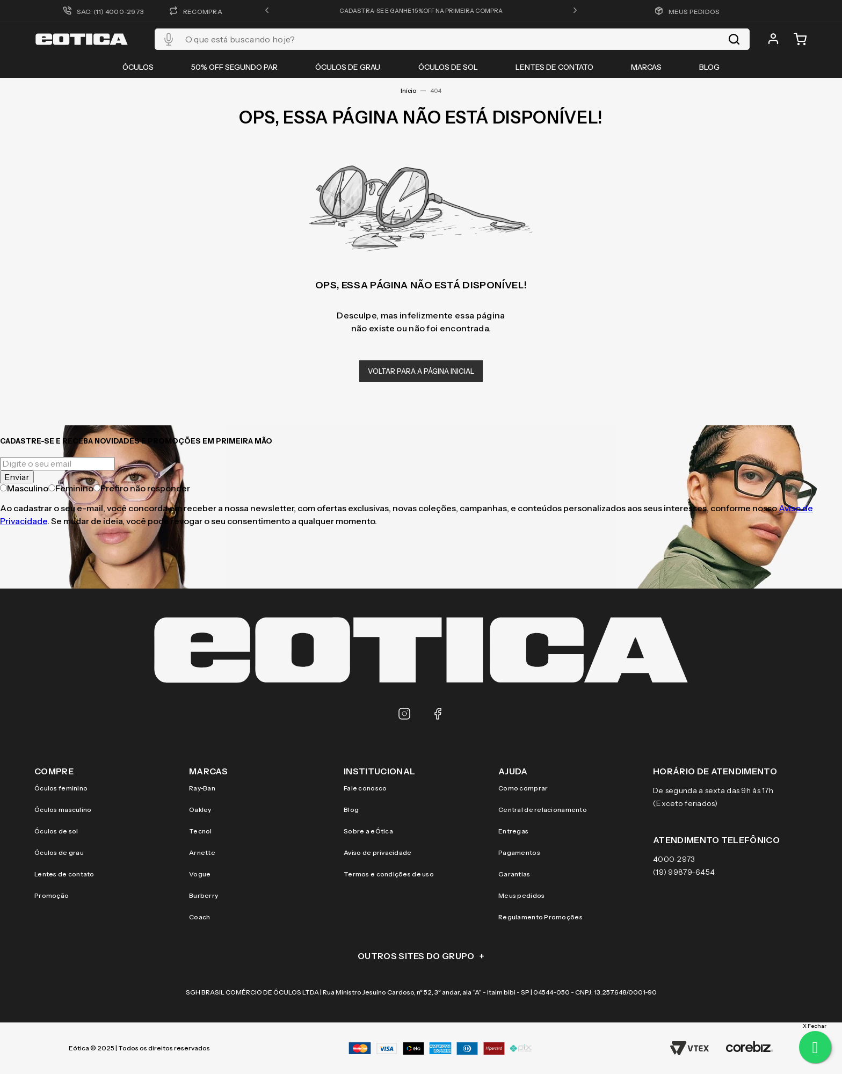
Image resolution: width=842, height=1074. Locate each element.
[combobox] (452, 39)
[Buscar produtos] (734, 39)
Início (408, 91)
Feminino (70, 488)
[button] (267, 10)
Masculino (24, 488)
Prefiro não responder (141, 488)
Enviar (17, 476)
